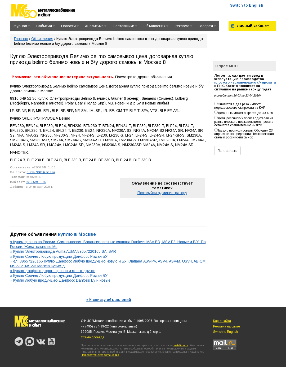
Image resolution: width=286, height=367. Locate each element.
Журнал (21, 26)
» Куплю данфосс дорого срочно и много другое (52, 271)
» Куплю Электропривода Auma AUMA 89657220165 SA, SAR (63, 251)
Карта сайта (222, 321)
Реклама (183, 26)
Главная (21, 39)
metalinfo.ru (180, 345)
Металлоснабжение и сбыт (50, 11)
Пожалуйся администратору (162, 193)
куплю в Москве (77, 234)
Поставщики (125, 26)
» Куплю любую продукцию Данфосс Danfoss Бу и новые (60, 280)
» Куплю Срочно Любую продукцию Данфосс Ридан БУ (59, 256)
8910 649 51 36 (36, 182)
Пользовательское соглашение (100, 354)
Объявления (156, 26)
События (45, 26)
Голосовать (227, 150)
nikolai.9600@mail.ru (41, 172)
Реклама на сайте (226, 326)
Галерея (207, 26)
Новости (70, 26)
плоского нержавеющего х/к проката (245, 82)
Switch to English (246, 5)
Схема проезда (92, 337)
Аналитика (95, 26)
